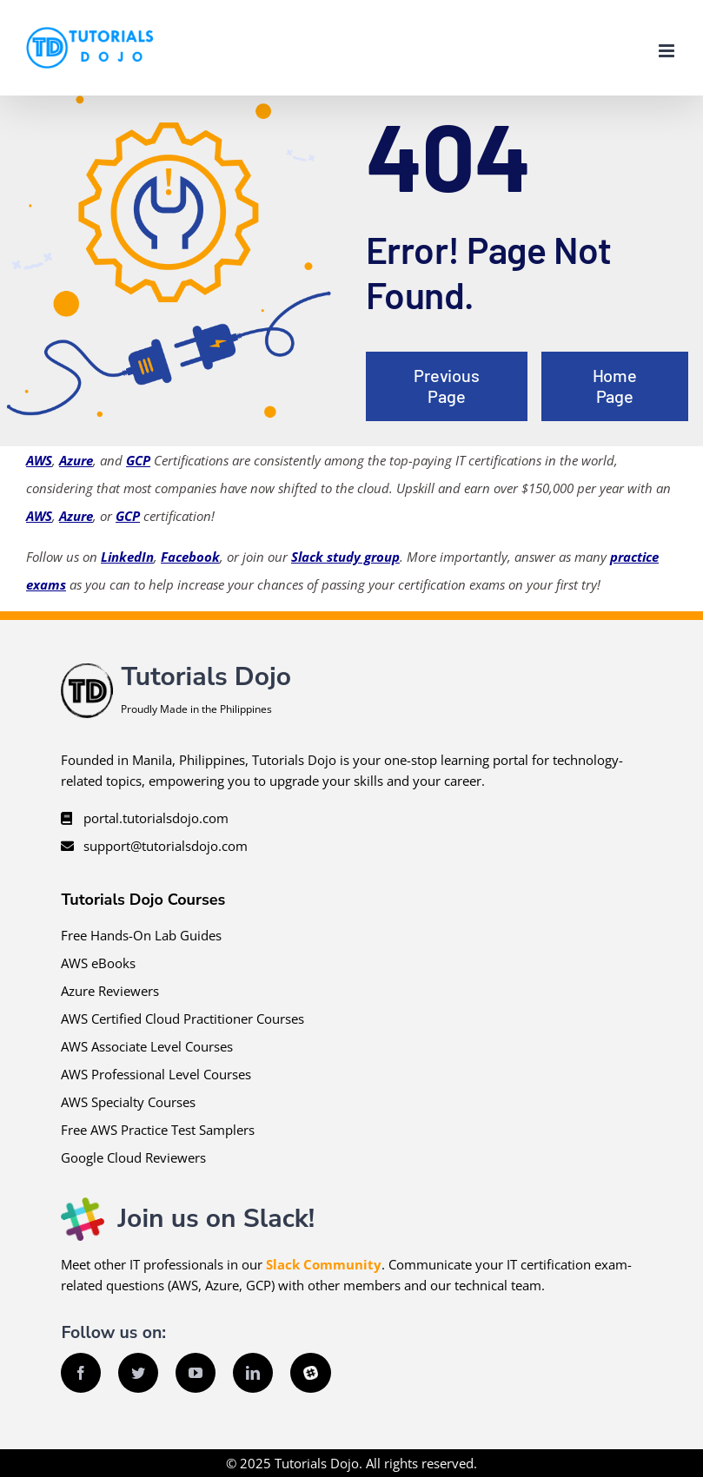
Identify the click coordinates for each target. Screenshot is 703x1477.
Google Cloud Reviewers (133, 1157)
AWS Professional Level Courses (156, 1074)
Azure (76, 460)
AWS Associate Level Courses (147, 1046)
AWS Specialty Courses (128, 1102)
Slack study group (345, 556)
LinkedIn (127, 556)
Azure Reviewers (110, 990)
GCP (138, 460)
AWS (39, 460)
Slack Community (323, 1264)
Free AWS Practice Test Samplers (158, 1129)
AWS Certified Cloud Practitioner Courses (182, 1018)
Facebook (190, 556)
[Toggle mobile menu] (668, 51)
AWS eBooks (98, 963)
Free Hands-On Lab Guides (141, 935)
